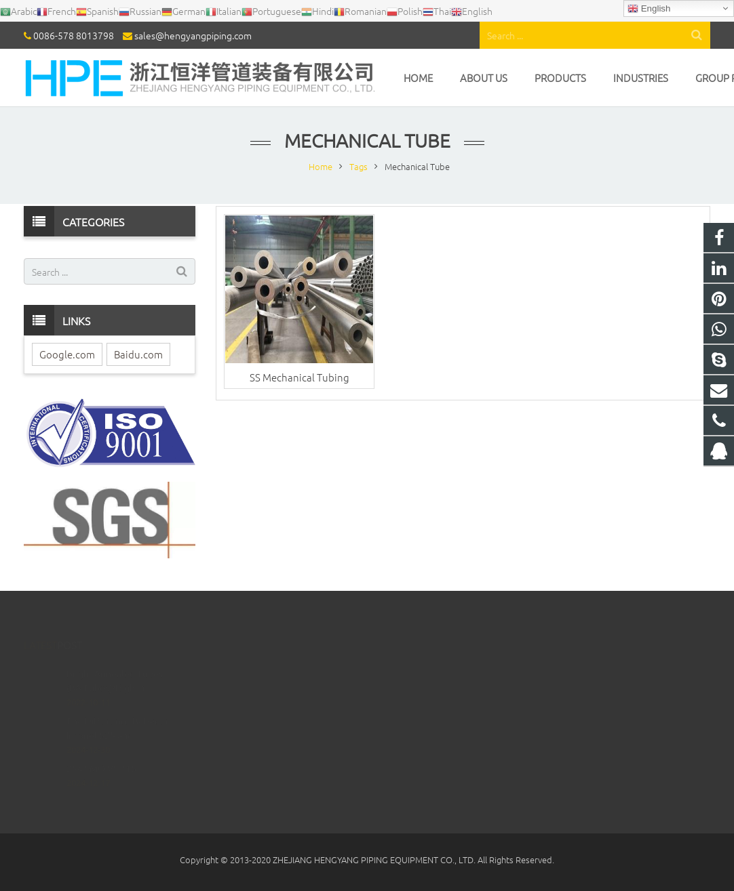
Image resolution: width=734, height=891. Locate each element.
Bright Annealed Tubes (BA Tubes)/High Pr (114, 660)
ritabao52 (410, 746)
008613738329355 (426, 687)
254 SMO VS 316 (101, 747)
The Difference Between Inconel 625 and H (118, 707)
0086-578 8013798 (73, 35)
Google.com (67, 354)
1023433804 (416, 667)
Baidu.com (138, 354)
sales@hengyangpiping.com (193, 35)
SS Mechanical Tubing (299, 377)
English (648, 8)
